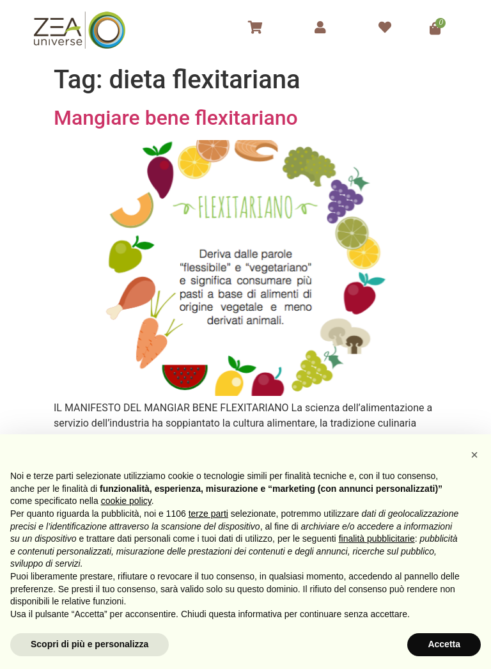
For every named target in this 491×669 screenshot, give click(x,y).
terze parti (208, 513)
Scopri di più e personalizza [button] (89, 644)
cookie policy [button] (126, 501)
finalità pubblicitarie (377, 538)
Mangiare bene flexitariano (176, 118)
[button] (474, 455)
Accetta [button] (444, 644)
